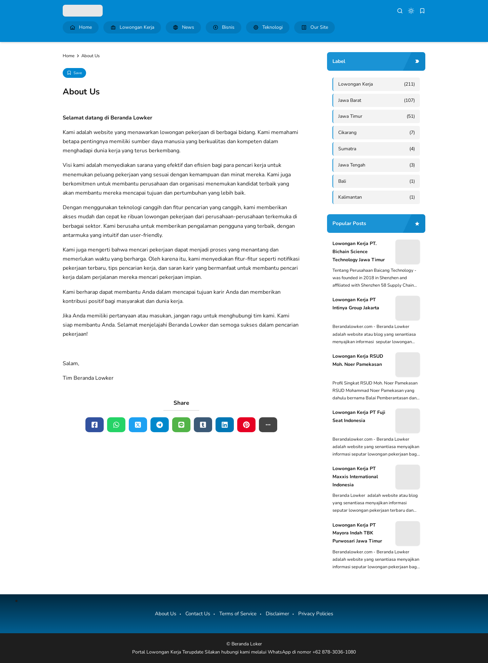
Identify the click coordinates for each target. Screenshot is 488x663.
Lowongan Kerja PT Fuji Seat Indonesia (358, 416)
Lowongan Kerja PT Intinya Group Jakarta (355, 303)
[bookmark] (422, 11)
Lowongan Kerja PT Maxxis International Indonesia (355, 476)
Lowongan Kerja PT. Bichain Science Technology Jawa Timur (358, 251)
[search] (400, 11)
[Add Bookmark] (74, 73)
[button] (268, 424)
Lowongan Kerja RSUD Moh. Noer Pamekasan (357, 360)
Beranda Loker (246, 644)
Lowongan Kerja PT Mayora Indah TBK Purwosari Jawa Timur (357, 533)
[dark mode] (411, 11)
